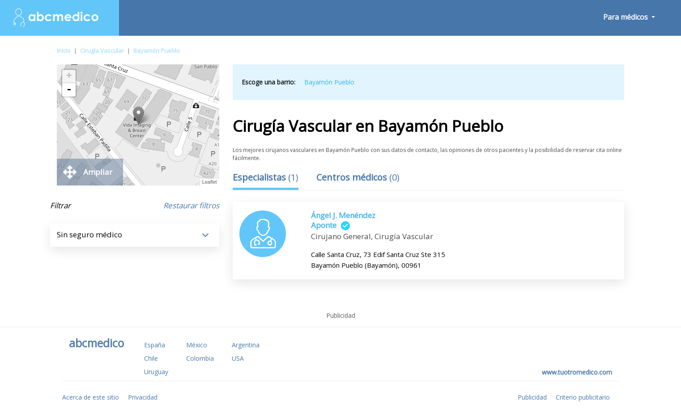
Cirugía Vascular (102, 50)
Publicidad (532, 397)
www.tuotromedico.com (577, 372)
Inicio (64, 50)
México (196, 345)
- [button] (69, 90)
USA (238, 358)
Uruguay (156, 371)
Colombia (200, 358)
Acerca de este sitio (90, 397)
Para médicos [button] (626, 17)
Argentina (246, 345)
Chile (151, 358)
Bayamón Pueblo (156, 50)
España (154, 345)
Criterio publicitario (583, 397)
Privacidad (142, 397)
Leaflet (209, 182)
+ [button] (69, 76)
